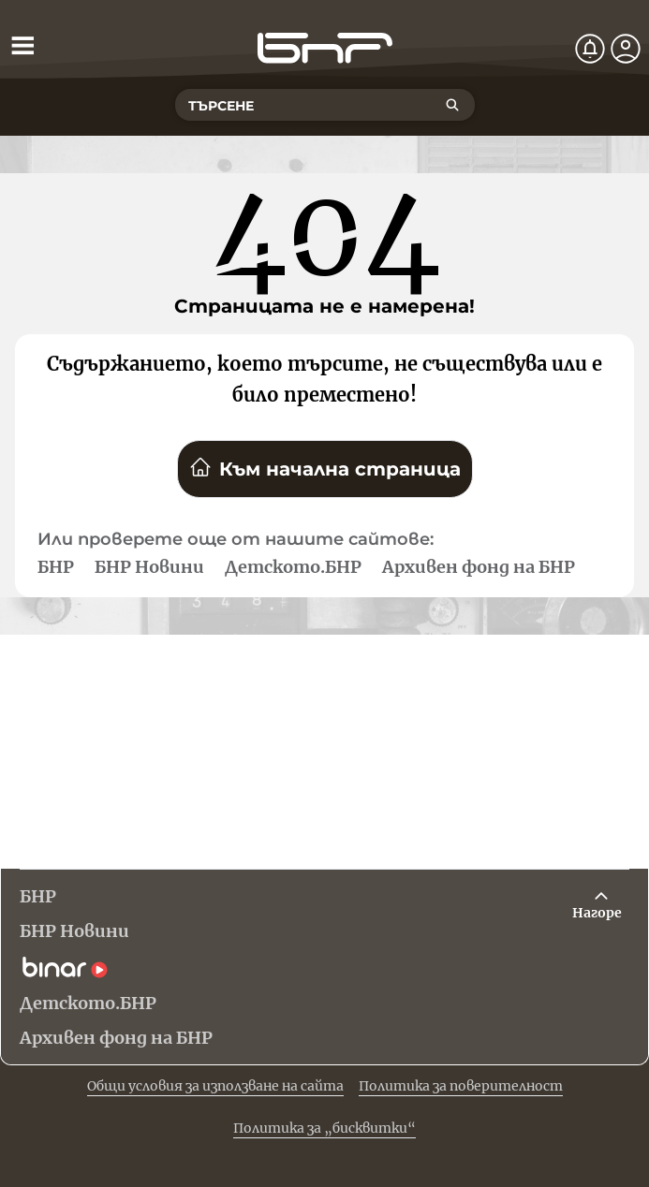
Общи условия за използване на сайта (215, 1085)
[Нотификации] (590, 49)
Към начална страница (325, 468)
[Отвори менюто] (22, 44)
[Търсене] (452, 105)
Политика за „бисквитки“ (324, 1128)
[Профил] (626, 49)
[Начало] (325, 48)
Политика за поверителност (461, 1085)
